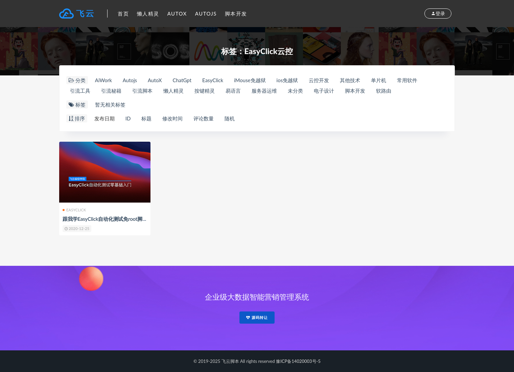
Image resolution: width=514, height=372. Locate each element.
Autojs (206, 13)
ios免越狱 (287, 80)
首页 (123, 13)
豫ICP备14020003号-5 (298, 361)
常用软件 (407, 80)
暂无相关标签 (110, 104)
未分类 (295, 91)
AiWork (103, 80)
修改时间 (172, 118)
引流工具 (80, 91)
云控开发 (319, 80)
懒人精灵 (148, 13)
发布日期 (104, 118)
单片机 (378, 80)
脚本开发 (236, 13)
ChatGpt (181, 80)
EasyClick (212, 80)
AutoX (177, 13)
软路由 (383, 91)
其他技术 (350, 80)
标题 (146, 118)
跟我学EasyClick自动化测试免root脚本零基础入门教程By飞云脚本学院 (140, 219)
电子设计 (324, 91)
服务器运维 (264, 91)
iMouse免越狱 (249, 80)
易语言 (233, 91)
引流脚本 (142, 91)
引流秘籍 (111, 91)
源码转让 (257, 317)
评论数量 (203, 118)
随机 (230, 118)
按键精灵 (204, 91)
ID (128, 118)
